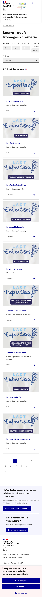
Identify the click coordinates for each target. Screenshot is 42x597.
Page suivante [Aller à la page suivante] (32, 466)
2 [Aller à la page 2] (20, 461)
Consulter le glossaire (17, 530)
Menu (38, 3)
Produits (25, 43)
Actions (15, 43)
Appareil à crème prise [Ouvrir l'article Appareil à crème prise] (16, 310)
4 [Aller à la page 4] (31, 461)
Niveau (6, 43)
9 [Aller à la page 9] (26, 466)
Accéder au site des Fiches (15, 508)
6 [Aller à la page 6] (10, 466)
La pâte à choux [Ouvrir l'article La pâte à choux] (13, 143)
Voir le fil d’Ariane (8, 26)
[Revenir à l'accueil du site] (11, 545)
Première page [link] (4, 461)
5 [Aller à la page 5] (5, 466)
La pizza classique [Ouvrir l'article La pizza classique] (14, 269)
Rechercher (31, 3)
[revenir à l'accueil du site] (21, 16)
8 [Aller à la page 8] (21, 466)
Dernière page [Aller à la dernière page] (5, 471)
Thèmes (6, 56)
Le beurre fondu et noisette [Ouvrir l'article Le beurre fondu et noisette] (18, 439)
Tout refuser (21, 586)
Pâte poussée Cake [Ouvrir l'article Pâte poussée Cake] (14, 101)
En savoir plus (21, 593)
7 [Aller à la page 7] (16, 466)
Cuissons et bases (35, 44)
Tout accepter (21, 580)
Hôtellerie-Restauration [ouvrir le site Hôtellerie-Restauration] (12, 563)
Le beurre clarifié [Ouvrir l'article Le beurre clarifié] (13, 397)
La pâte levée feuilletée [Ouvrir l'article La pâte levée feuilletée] (16, 185)
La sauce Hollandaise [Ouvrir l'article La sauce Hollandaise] (15, 227)
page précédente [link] (10, 461)
